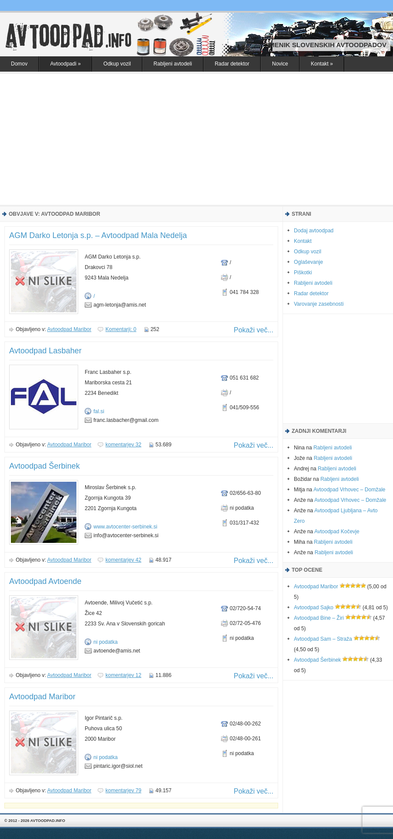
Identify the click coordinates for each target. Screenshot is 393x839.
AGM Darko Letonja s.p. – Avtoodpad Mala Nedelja (98, 235)
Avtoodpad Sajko (314, 607)
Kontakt (303, 241)
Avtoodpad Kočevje (336, 531)
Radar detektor (232, 64)
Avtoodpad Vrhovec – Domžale (350, 490)
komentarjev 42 (123, 560)
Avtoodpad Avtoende (45, 581)
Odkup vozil (117, 64)
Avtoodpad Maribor (69, 329)
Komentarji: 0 (121, 329)
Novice (280, 64)
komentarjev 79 (123, 790)
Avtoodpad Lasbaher (45, 350)
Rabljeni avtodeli (173, 64)
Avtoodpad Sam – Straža (323, 639)
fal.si (98, 411)
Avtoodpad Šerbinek (44, 466)
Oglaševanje (308, 262)
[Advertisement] (196, 139)
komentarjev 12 (123, 675)
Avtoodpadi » (65, 64)
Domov (19, 64)
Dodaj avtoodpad (314, 231)
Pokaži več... (253, 330)
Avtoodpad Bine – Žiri (319, 618)
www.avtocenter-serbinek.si (125, 527)
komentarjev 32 (123, 445)
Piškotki (303, 272)
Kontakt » (322, 64)
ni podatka (105, 642)
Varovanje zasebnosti (319, 304)
